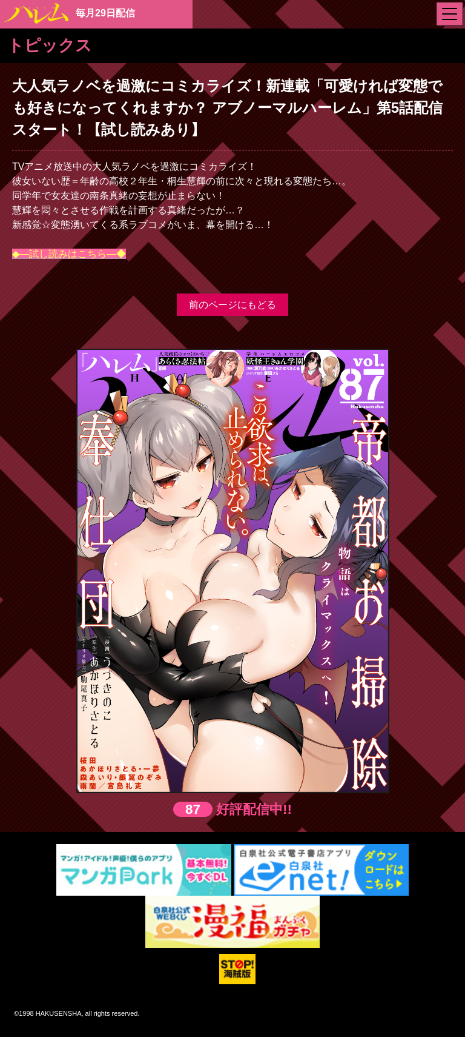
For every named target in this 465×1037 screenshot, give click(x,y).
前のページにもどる (232, 305)
